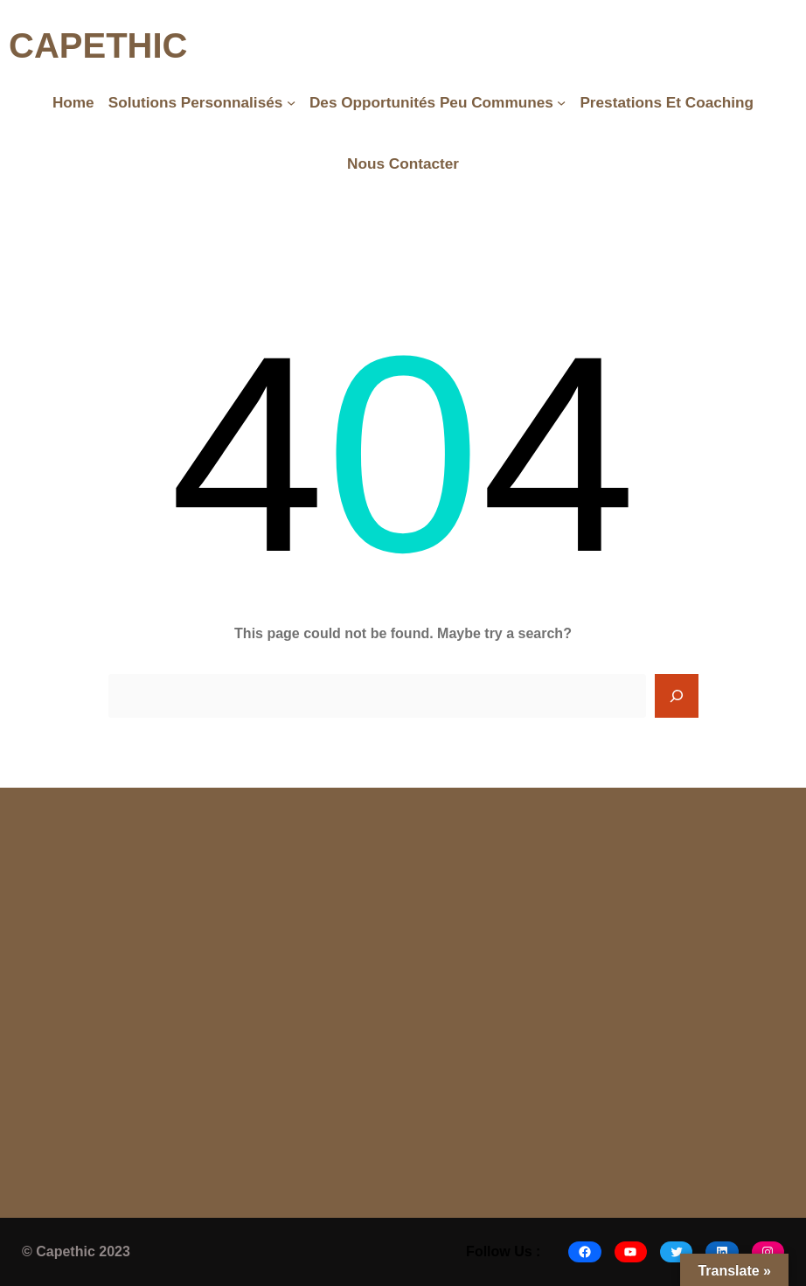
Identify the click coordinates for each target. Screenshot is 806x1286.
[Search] (676, 696)
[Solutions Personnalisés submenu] (291, 102)
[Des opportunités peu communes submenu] (561, 102)
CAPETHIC (98, 45)
